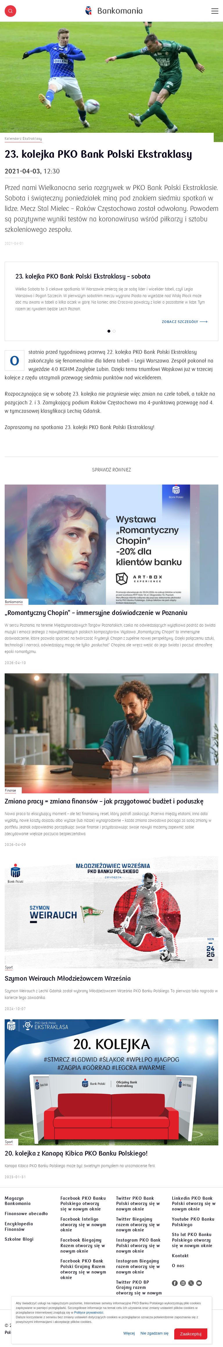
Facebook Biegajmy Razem (82, 1245)
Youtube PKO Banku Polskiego (193, 1222)
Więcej (129, 1333)
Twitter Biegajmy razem (138, 1225)
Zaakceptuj (190, 1333)
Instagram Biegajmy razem (138, 1266)
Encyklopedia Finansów (19, 1226)
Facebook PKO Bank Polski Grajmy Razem (83, 1269)
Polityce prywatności (88, 1312)
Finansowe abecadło (26, 1213)
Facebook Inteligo (83, 1225)
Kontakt (180, 1255)
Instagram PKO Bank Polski (138, 1245)
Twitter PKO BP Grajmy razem (139, 1290)
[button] (10, 11)
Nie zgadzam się (154, 1333)
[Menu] (214, 11)
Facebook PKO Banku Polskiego (83, 1204)
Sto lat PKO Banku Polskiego (192, 1240)
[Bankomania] (113, 10)
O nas (178, 1265)
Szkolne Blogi (19, 1239)
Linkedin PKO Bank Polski (194, 1204)
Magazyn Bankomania (18, 1201)
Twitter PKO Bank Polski (138, 1204)
